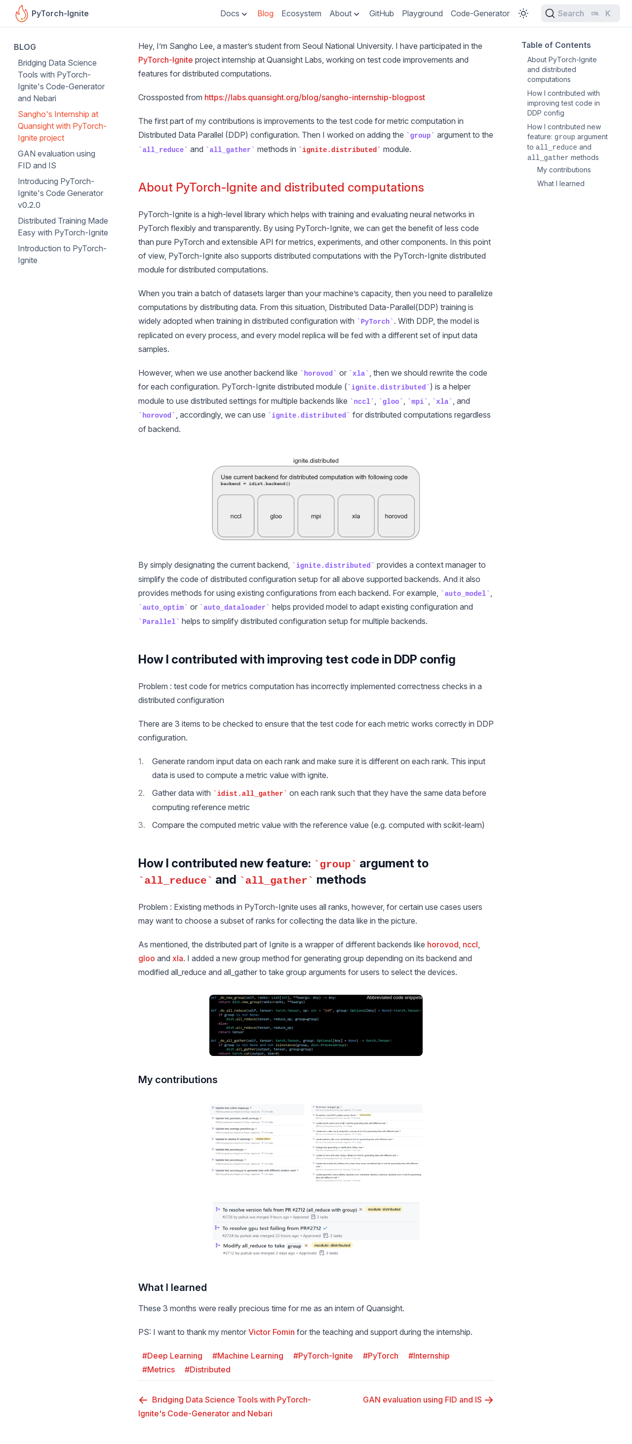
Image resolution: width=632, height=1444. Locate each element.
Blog (265, 13)
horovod (443, 944)
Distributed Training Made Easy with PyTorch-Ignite (63, 226)
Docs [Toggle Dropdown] (229, 13)
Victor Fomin (271, 1332)
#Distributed (208, 1369)
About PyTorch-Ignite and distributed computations (281, 187)
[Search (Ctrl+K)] (580, 13)
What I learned (172, 1287)
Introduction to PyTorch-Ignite (62, 254)
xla (177, 958)
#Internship (429, 1356)
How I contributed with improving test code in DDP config (297, 659)
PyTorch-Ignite (165, 60)
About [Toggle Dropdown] (340, 13)
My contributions (178, 1080)
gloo (146, 958)
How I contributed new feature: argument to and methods (567, 142)
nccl (470, 944)
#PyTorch (380, 1356)
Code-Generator (480, 13)
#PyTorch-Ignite (323, 1356)
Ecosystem (301, 13)
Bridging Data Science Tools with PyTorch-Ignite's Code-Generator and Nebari (61, 80)
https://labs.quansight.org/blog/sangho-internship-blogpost (314, 97)
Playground (422, 13)
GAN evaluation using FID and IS (56, 159)
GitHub (381, 13)
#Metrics (158, 1369)
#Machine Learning (247, 1356)
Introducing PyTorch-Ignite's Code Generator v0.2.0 (60, 193)
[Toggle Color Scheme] (523, 13)
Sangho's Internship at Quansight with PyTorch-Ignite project (62, 126)
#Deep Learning (172, 1356)
